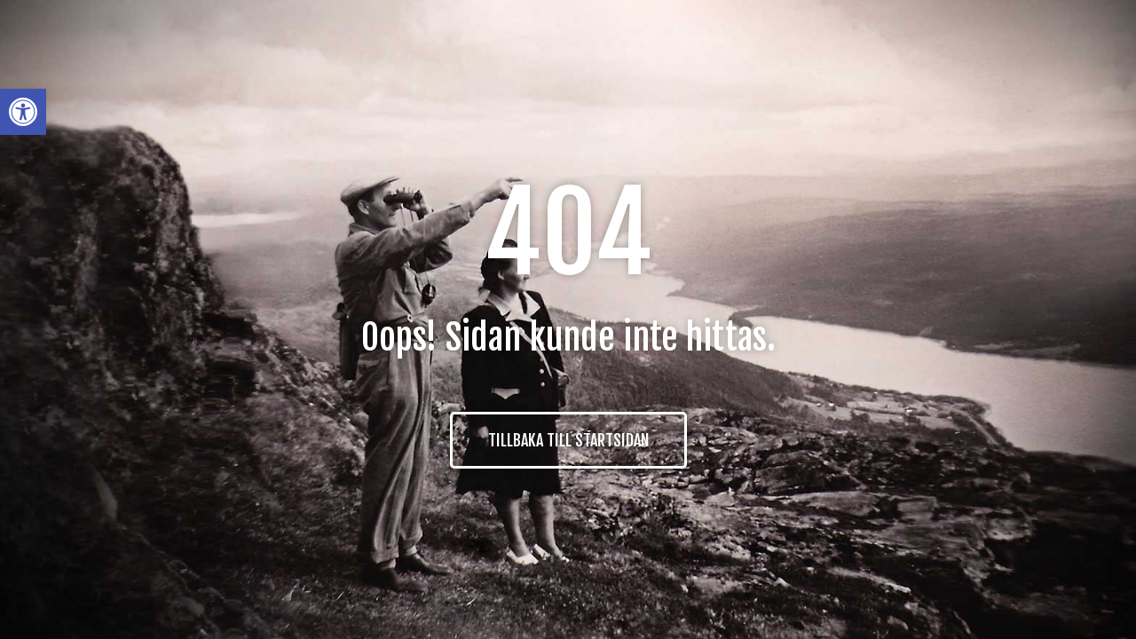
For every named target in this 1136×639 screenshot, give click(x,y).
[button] (23, 112)
